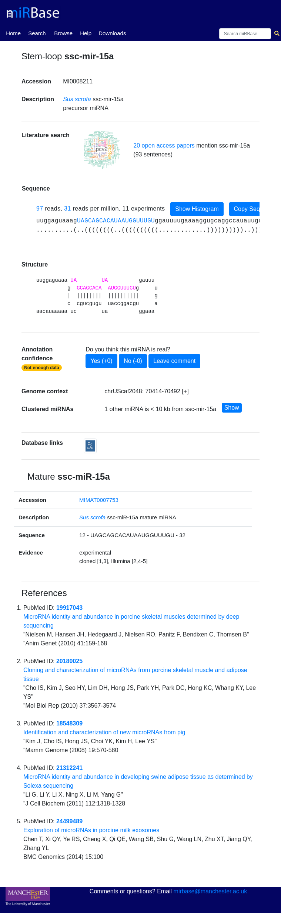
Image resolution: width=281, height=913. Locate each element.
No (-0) (133, 361)
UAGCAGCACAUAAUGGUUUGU (116, 221)
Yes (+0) (101, 361)
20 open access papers (163, 145)
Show (231, 407)
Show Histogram (196, 209)
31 (67, 208)
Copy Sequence (255, 209)
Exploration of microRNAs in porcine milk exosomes (91, 830)
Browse (63, 33)
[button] (102, 150)
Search (37, 33)
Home (13, 32)
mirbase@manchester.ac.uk (210, 891)
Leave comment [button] (174, 361)
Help (85, 33)
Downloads (112, 33)
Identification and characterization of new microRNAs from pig (104, 732)
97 (39, 208)
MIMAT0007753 (98, 500)
